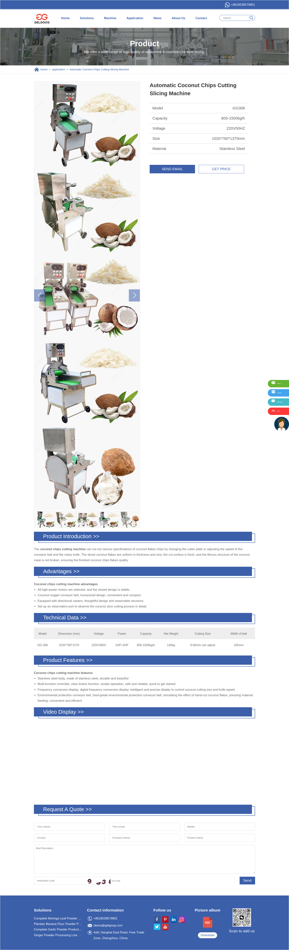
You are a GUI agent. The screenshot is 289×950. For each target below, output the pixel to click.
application (58, 69)
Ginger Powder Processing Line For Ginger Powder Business (58, 935)
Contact (201, 18)
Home (65, 18)
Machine (110, 18)
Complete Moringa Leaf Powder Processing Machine (58, 918)
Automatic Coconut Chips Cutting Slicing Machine (99, 69)
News (157, 18)
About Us (178, 18)
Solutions (87, 18)
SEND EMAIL (172, 169)
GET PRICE (221, 169)
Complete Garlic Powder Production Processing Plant (58, 929)
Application (134, 18)
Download (208, 935)
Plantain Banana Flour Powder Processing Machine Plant (58, 924)
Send (247, 880)
